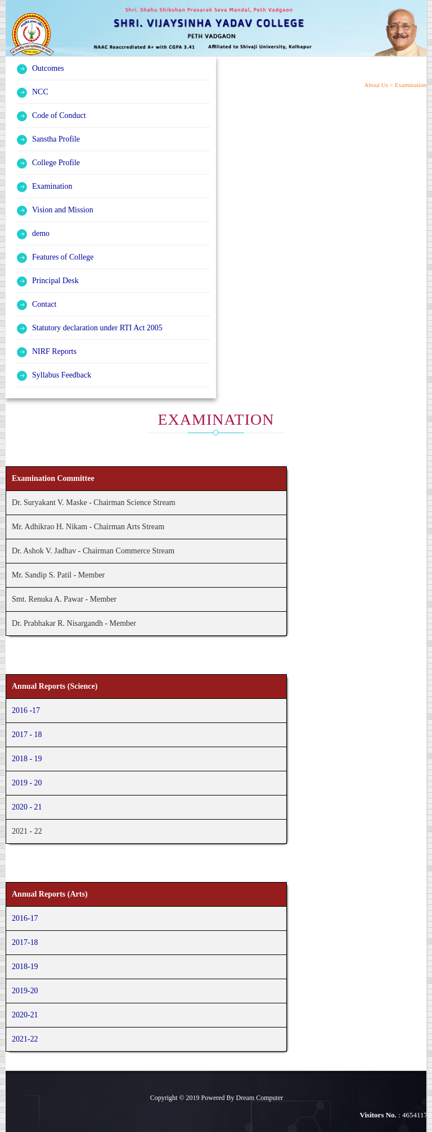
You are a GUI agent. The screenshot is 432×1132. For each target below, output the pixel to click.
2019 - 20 (27, 783)
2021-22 (25, 1039)
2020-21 (25, 1015)
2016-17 (25, 918)
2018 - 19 (27, 758)
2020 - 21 (27, 807)
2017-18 (25, 942)
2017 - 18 (27, 734)
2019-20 (25, 990)
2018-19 (25, 966)
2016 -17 (26, 710)
